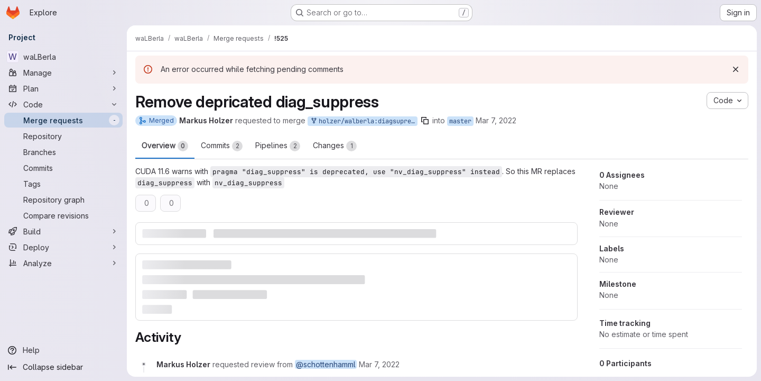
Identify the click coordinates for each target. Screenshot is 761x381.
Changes (335, 146)
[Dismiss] (735, 69)
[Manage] (63, 72)
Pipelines (277, 146)
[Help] (63, 350)
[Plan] (63, 88)
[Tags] (63, 183)
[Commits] (63, 167)
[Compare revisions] (63, 215)
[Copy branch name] (425, 120)
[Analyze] (63, 263)
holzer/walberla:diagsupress (363, 121)
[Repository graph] (63, 199)
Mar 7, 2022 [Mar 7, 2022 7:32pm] (496, 120)
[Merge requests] (63, 120)
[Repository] (63, 136)
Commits (222, 146)
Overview (165, 146)
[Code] (63, 104)
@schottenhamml (326, 364)
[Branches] (63, 151)
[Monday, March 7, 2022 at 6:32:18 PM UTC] (379, 364)
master (460, 121)
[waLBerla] (63, 56)
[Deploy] (63, 247)
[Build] (63, 231)
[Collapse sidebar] (63, 367)
